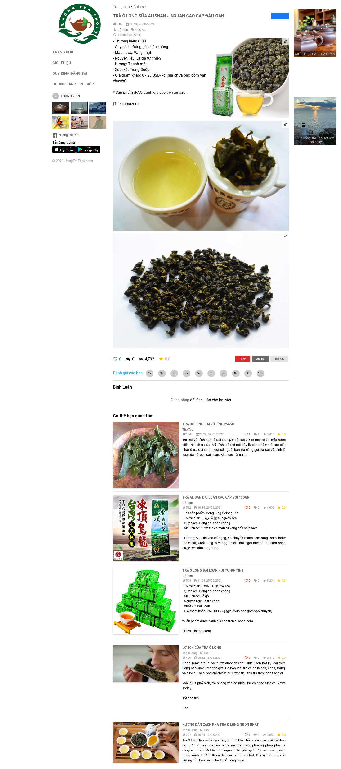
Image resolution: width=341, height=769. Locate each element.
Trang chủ (121, 7)
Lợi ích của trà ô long (201, 647)
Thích (242, 358)
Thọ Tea (187, 429)
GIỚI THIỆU (61, 62)
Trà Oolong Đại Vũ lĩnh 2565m (208, 424)
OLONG (140, 30)
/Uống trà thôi (65, 135)
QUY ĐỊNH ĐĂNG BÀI (69, 73)
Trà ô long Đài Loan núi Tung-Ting (213, 570)
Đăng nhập (180, 400)
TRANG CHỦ (62, 52)
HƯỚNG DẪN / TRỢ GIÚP (73, 84)
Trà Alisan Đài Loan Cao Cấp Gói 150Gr (215, 497)
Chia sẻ (139, 7)
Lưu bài (260, 358)
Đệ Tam (122, 30)
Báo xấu (279, 358)
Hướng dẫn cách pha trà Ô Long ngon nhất (220, 725)
